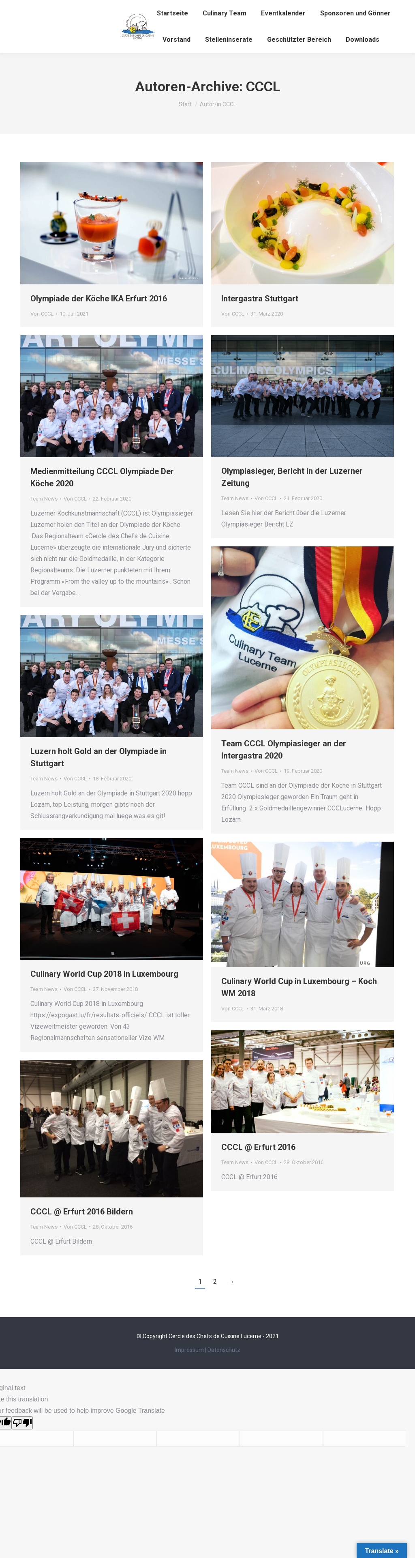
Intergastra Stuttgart (259, 298)
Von (41, 314)
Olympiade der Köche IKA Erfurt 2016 (98, 298)
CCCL (263, 86)
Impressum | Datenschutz (207, 1350)
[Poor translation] (22, 1422)
